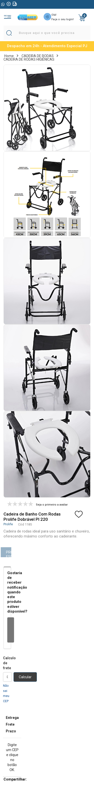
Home (9, 56)
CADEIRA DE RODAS (38, 56)
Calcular (25, 677)
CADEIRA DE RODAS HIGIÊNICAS (29, 59)
